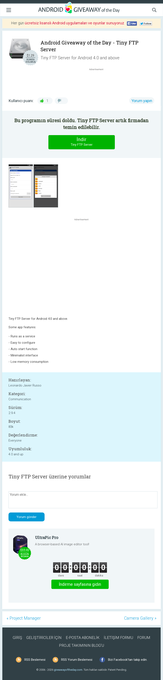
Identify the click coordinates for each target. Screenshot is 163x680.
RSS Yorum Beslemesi (76, 660)
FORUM (143, 637)
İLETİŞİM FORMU (118, 637)
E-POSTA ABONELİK (83, 637)
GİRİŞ (17, 637)
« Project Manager (24, 618)
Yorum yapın (141, 100)
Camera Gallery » (140, 618)
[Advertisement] (98, 81)
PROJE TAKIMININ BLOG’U (81, 645)
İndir (81, 142)
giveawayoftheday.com (68, 669)
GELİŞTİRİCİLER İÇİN (44, 637)
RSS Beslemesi (34, 660)
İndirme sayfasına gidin (80, 584)
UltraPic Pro (46, 537)
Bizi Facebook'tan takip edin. (127, 660)
